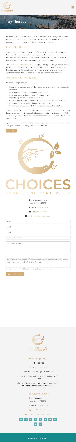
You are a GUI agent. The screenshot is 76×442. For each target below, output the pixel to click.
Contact (11, 130)
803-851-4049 (42, 207)
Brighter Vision (43, 438)
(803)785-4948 (41, 212)
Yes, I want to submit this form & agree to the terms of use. (30, 269)
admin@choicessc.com (42, 216)
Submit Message (15, 274)
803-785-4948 (40, 410)
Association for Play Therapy (20, 65)
